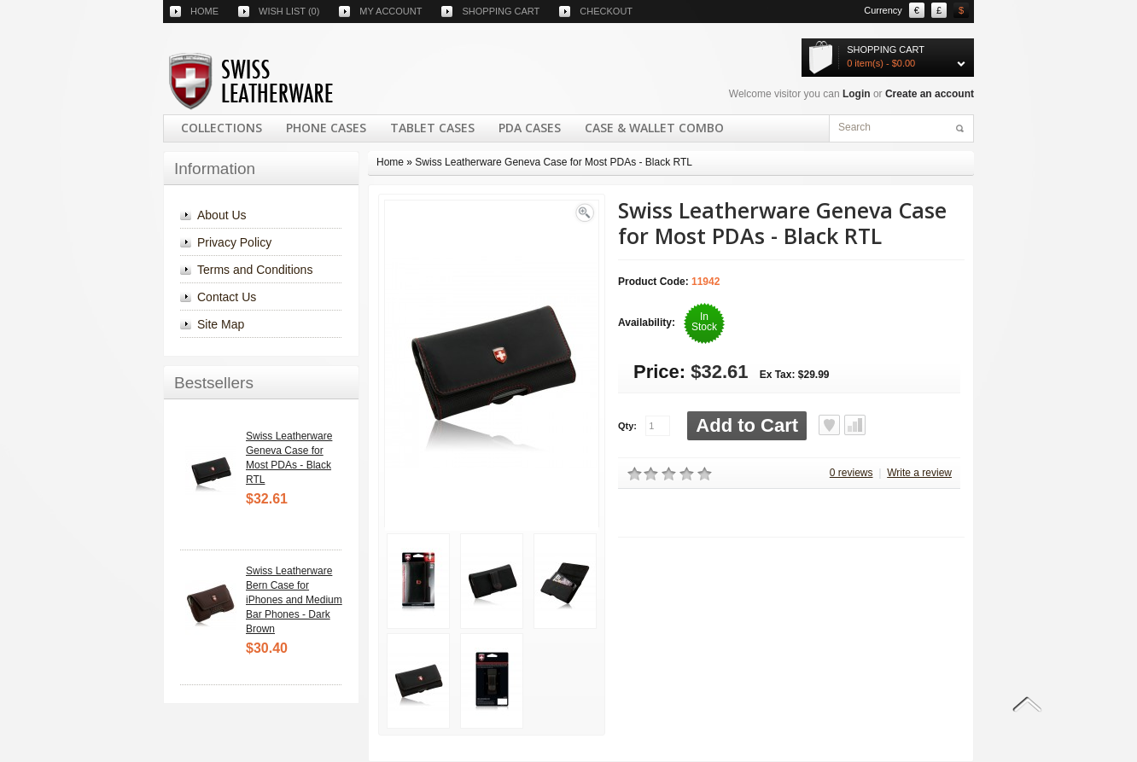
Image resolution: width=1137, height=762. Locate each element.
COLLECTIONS (221, 127)
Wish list (289, 11)
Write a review (919, 473)
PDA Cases (530, 127)
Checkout (606, 11)
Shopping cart (500, 11)
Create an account (929, 94)
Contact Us (226, 297)
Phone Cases (326, 127)
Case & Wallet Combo (654, 127)
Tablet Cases (432, 127)
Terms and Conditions (254, 269)
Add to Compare (855, 425)
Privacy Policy (234, 242)
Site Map (220, 324)
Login (857, 94)
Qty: (627, 426)
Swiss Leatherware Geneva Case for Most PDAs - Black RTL (553, 162)
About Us (222, 215)
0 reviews (851, 473)
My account (390, 11)
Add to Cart (747, 425)
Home (204, 11)
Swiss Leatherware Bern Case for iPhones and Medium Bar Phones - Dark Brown (294, 600)
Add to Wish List (829, 425)
